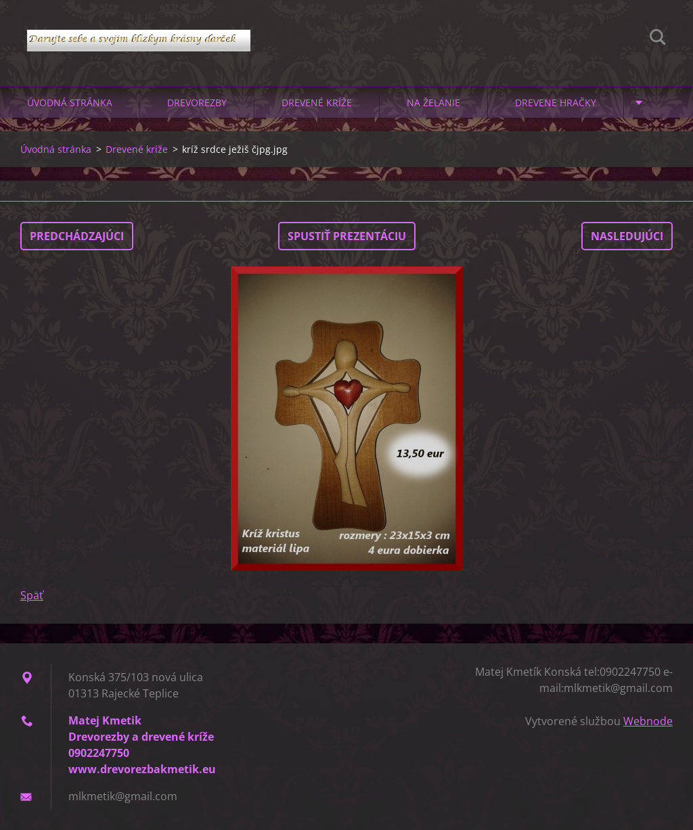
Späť (31, 595)
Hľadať (658, 39)
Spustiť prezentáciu (347, 236)
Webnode (648, 721)
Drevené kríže (317, 102)
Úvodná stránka (69, 102)
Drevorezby (197, 102)
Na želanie (433, 102)
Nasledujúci (627, 236)
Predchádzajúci (77, 236)
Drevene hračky (555, 102)
